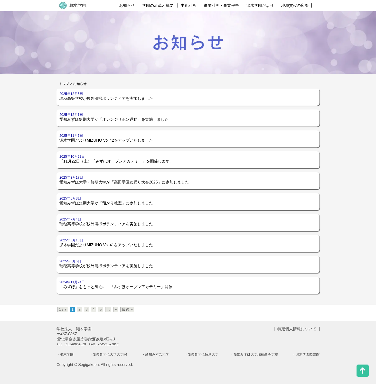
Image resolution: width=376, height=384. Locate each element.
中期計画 (188, 5)
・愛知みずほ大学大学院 (108, 354)
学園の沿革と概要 (157, 5)
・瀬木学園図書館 (306, 354)
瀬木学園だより (260, 5)
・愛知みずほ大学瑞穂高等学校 (254, 354)
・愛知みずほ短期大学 (201, 354)
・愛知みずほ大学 (155, 354)
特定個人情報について (296, 329)
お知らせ (127, 5)
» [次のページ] (116, 309)
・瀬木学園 (65, 354)
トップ (64, 84)
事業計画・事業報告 (221, 5)
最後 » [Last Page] (127, 309)
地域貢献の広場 (295, 5)
